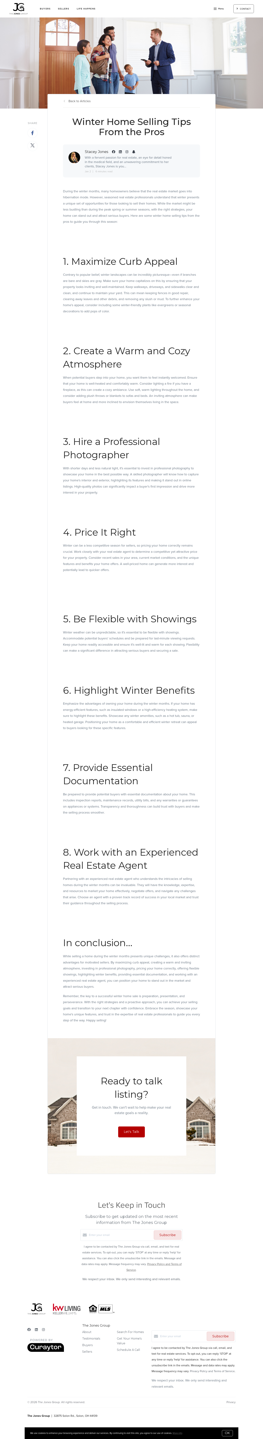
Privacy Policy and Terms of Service (212, 1371)
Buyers (45, 8)
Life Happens (86, 8)
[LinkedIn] (36, 1329)
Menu (219, 9)
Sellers (63, 8)
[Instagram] (43, 1329)
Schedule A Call (128, 1350)
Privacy (231, 1402)
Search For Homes (130, 1332)
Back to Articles (79, 101)
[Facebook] (29, 1329)
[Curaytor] (45, 1351)
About (87, 1332)
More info (177, 1433)
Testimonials (91, 1338)
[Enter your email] (120, 1235)
